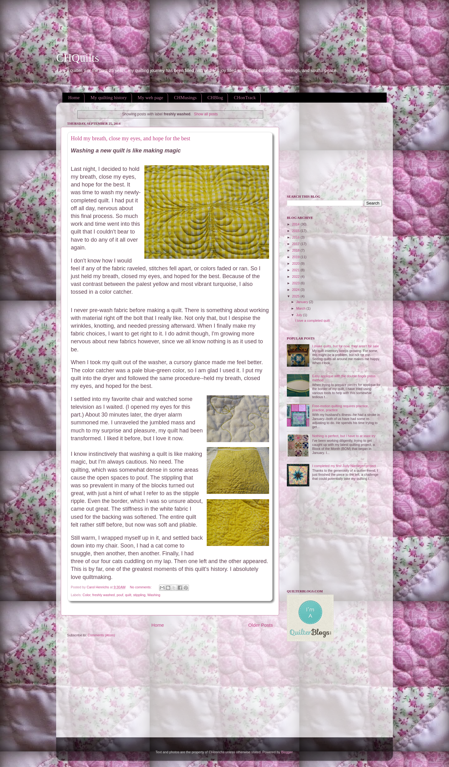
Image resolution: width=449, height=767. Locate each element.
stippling (139, 595)
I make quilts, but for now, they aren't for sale (345, 346)
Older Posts (260, 625)
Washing (154, 595)
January (302, 302)
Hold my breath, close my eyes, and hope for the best (130, 138)
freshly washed (103, 595)
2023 (296, 283)
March (301, 308)
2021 (296, 270)
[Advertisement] (113, 14)
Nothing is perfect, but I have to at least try (343, 436)
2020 (296, 263)
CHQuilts (77, 58)
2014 (296, 224)
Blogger (287, 752)
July (299, 315)
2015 (296, 231)
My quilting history (108, 97)
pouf (120, 595)
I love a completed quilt (312, 320)
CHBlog (215, 97)
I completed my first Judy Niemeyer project (344, 466)
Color (86, 595)
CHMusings (185, 97)
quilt (128, 595)
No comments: (141, 587)
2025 (296, 296)
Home (74, 97)
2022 (296, 276)
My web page (150, 97)
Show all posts (206, 114)
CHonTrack (245, 97)
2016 (296, 237)
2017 (296, 244)
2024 (296, 290)
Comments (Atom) (101, 635)
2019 (296, 257)
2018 (296, 250)
